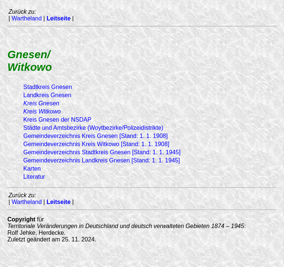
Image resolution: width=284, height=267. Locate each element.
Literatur (34, 177)
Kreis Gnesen (41, 103)
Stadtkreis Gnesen (47, 87)
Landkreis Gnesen (47, 95)
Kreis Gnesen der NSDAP (57, 119)
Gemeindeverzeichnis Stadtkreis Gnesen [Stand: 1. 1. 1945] (101, 152)
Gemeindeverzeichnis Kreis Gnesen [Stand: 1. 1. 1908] (95, 136)
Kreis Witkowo (42, 111)
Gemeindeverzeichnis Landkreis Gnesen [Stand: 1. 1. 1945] (101, 160)
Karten (32, 168)
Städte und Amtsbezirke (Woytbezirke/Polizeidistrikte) (93, 128)
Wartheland (27, 18)
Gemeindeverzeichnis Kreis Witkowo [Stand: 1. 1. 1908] (96, 144)
